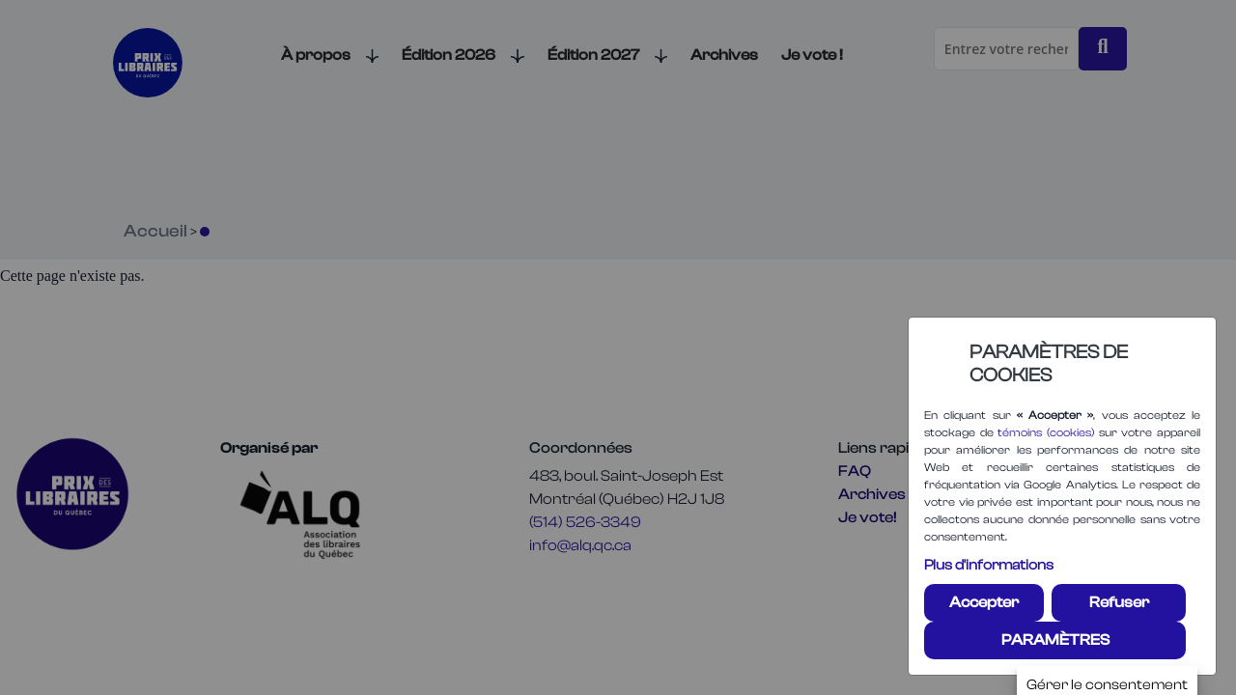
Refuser (1119, 602)
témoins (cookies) (1045, 432)
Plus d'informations (988, 565)
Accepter (984, 602)
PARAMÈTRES (1055, 640)
